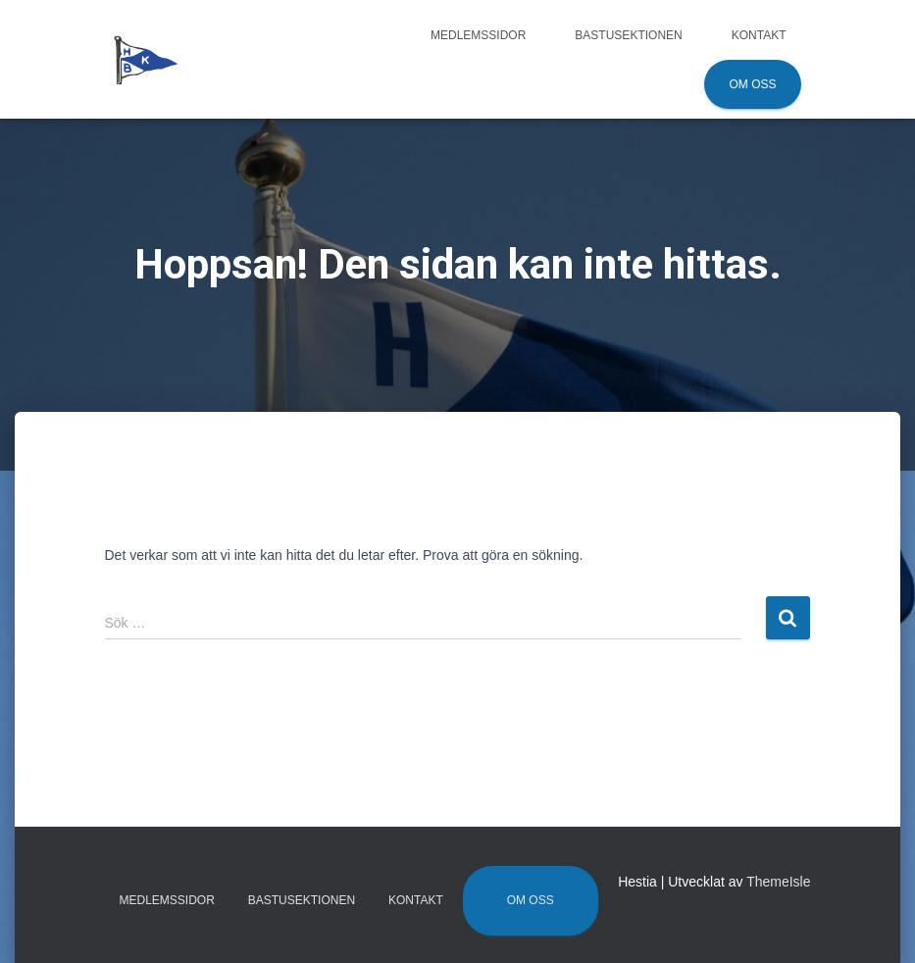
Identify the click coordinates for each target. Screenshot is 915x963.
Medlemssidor (478, 35)
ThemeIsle (778, 881)
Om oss (752, 84)
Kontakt (759, 35)
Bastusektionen (628, 35)
